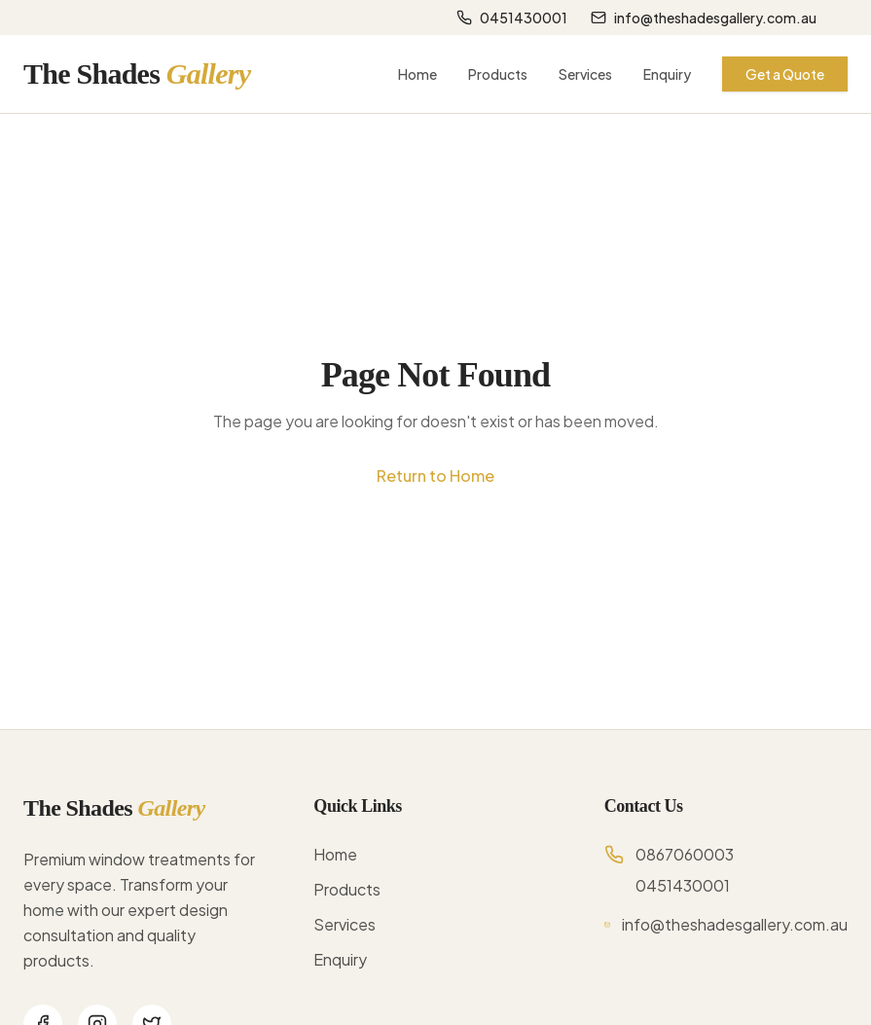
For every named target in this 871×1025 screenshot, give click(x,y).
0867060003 (684, 854)
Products (497, 74)
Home (417, 74)
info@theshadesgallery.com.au (704, 17)
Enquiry (667, 74)
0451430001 (511, 17)
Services (585, 74)
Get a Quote (784, 74)
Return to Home (435, 475)
